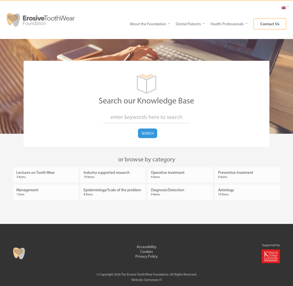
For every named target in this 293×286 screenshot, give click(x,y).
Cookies (146, 251)
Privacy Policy (146, 256)
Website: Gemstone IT (146, 280)
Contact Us (269, 23)
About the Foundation (148, 24)
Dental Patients (188, 24)
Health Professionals (227, 24)
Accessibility (146, 246)
